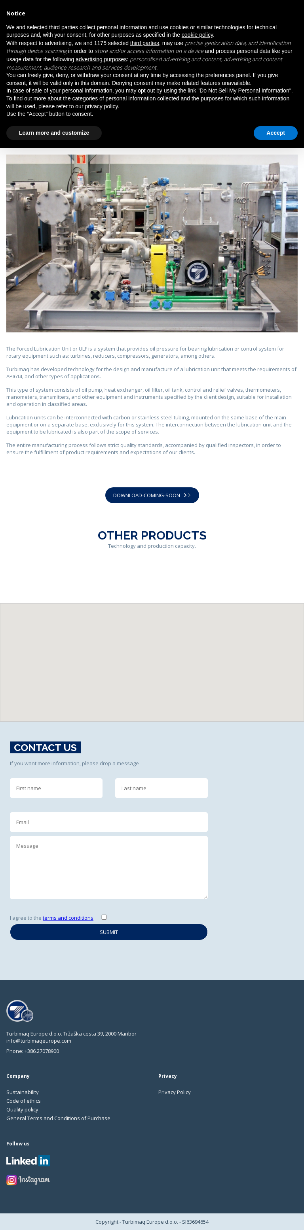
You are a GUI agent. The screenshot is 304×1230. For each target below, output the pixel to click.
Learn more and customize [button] (54, 133)
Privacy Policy (174, 1092)
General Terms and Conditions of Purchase (58, 1118)
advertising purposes (101, 59)
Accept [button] (275, 133)
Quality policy (22, 1109)
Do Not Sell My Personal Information (244, 90)
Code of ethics (23, 1100)
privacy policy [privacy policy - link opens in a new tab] (101, 106)
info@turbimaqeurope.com (38, 1040)
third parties (144, 43)
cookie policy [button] (197, 35)
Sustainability (22, 1092)
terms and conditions (68, 917)
